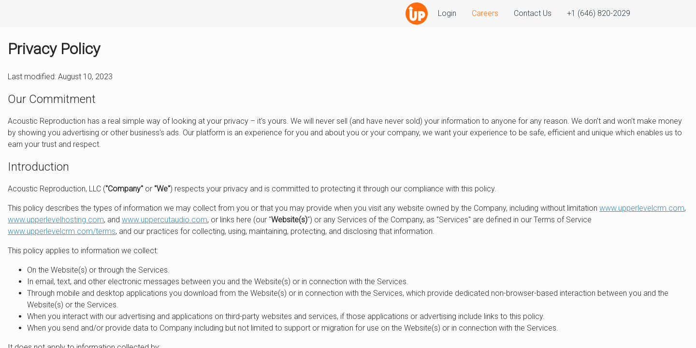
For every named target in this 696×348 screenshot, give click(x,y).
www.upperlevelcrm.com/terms (62, 231)
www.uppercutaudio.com (164, 219)
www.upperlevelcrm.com (641, 208)
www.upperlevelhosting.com (56, 219)
